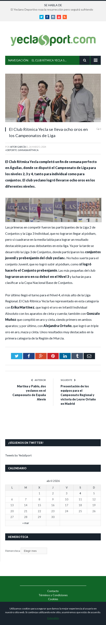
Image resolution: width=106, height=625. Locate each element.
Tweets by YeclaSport (18, 455)
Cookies (53, 599)
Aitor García (18, 146)
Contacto (53, 591)
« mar (25, 523)
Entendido (53, 618)
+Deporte (11, 150)
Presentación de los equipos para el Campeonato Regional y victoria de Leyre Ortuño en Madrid (78, 394)
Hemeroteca (12, 550)
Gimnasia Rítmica (28, 150)
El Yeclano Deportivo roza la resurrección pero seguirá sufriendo (52, 9)
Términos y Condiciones (53, 595)
